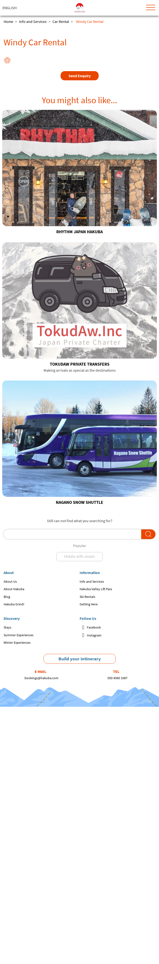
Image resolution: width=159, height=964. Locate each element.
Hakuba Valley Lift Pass (96, 589)
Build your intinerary (79, 659)
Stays (7, 627)
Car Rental (60, 21)
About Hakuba (14, 589)
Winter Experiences (17, 642)
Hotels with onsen (79, 556)
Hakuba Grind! (14, 604)
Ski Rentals (87, 597)
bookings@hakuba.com (41, 678)
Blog (7, 597)
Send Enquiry (80, 75)
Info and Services (33, 21)
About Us (10, 581)
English (9, 7)
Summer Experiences (18, 635)
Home (8, 21)
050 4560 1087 (117, 678)
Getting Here (89, 604)
